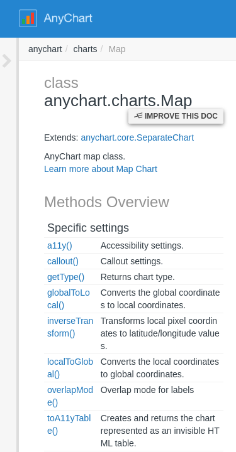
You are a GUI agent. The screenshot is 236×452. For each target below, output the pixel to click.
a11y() (40, 228)
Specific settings (69, 209)
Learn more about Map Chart (81, 151)
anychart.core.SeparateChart (118, 120)
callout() (44, 244)
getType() (46, 259)
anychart (215, 49)
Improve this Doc (176, 98)
